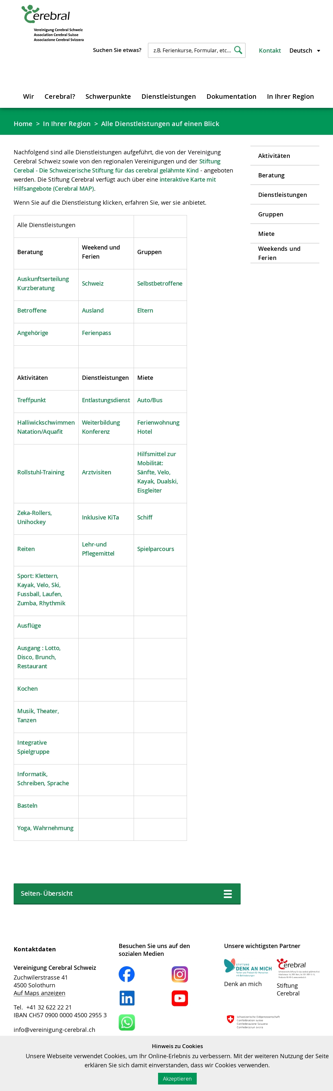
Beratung (271, 175)
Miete (266, 233)
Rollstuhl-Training (40, 472)
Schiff (145, 517)
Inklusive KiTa (100, 517)
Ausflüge (29, 625)
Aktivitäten (274, 156)
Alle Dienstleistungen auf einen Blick (160, 123)
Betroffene (32, 310)
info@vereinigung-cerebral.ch (54, 1029)
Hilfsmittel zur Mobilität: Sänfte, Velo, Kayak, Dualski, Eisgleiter (157, 472)
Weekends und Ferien (279, 253)
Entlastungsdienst (106, 400)
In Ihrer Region (290, 96)
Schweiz (93, 283)
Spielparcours (155, 549)
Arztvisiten (96, 472)
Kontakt (270, 50)
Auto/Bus (150, 400)
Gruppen (271, 214)
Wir (28, 96)
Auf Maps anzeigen (39, 993)
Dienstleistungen (168, 96)
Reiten (25, 549)
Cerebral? (60, 96)
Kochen (27, 688)
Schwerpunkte (108, 96)
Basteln (27, 805)
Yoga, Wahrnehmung (45, 828)
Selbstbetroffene (159, 283)
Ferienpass (96, 333)
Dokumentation (231, 96)
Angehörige (32, 333)
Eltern (145, 310)
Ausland (93, 310)
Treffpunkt (31, 400)
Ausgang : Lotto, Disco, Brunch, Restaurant (39, 657)
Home (23, 123)
